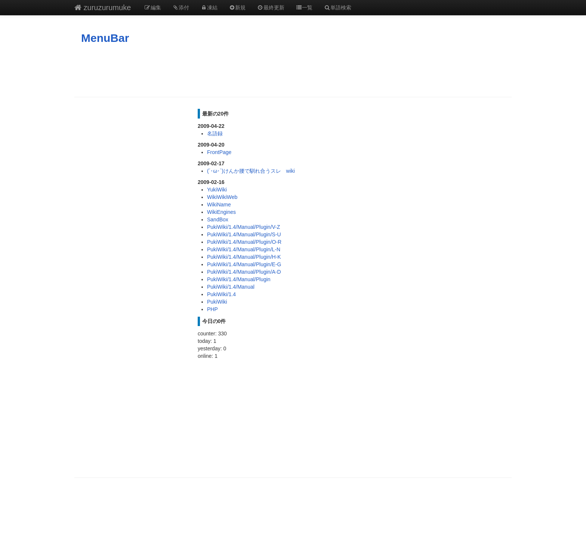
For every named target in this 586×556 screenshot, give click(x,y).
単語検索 (337, 7)
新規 (237, 7)
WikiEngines (221, 212)
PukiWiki (217, 302)
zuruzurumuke (102, 7)
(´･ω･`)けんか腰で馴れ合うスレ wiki (251, 171)
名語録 (215, 133)
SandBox (217, 219)
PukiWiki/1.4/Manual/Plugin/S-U (244, 234)
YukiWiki (217, 190)
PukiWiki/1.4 (221, 294)
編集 (152, 7)
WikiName (219, 205)
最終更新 (270, 7)
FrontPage (219, 152)
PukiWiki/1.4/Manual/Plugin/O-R (244, 242)
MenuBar (105, 38)
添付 (180, 7)
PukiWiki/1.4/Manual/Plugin (239, 279)
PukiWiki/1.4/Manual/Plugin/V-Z (243, 227)
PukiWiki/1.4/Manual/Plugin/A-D (244, 272)
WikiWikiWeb (222, 197)
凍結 (209, 7)
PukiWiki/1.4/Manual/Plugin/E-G (244, 264)
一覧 (304, 7)
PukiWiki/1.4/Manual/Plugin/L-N (243, 249)
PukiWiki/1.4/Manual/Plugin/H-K (244, 257)
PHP (212, 309)
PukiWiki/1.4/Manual (231, 287)
